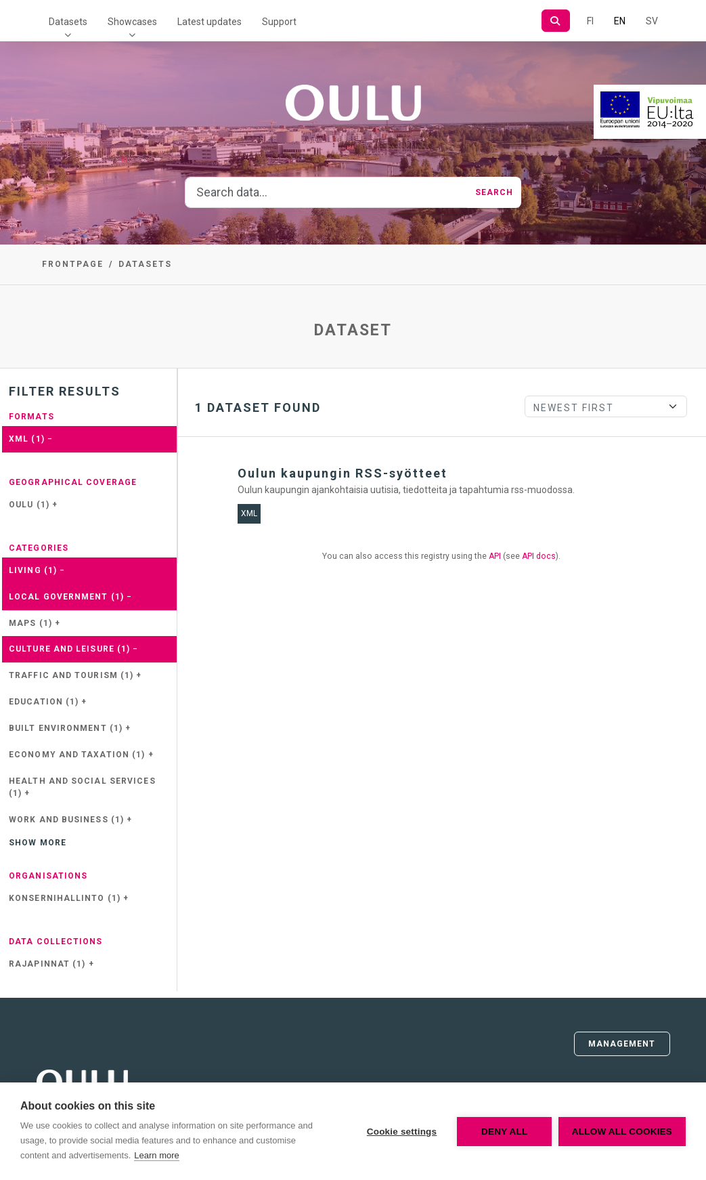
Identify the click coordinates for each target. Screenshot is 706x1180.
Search (494, 192)
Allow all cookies (622, 1131)
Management (622, 1044)
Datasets (68, 21)
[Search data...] (326, 192)
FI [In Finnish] (590, 21)
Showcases (132, 21)
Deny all (504, 1131)
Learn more (156, 1155)
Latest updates (209, 21)
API (495, 556)
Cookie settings (401, 1131)
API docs (539, 556)
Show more (37, 842)
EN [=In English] (619, 21)
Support (279, 21)
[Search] (555, 20)
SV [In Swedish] (652, 21)
